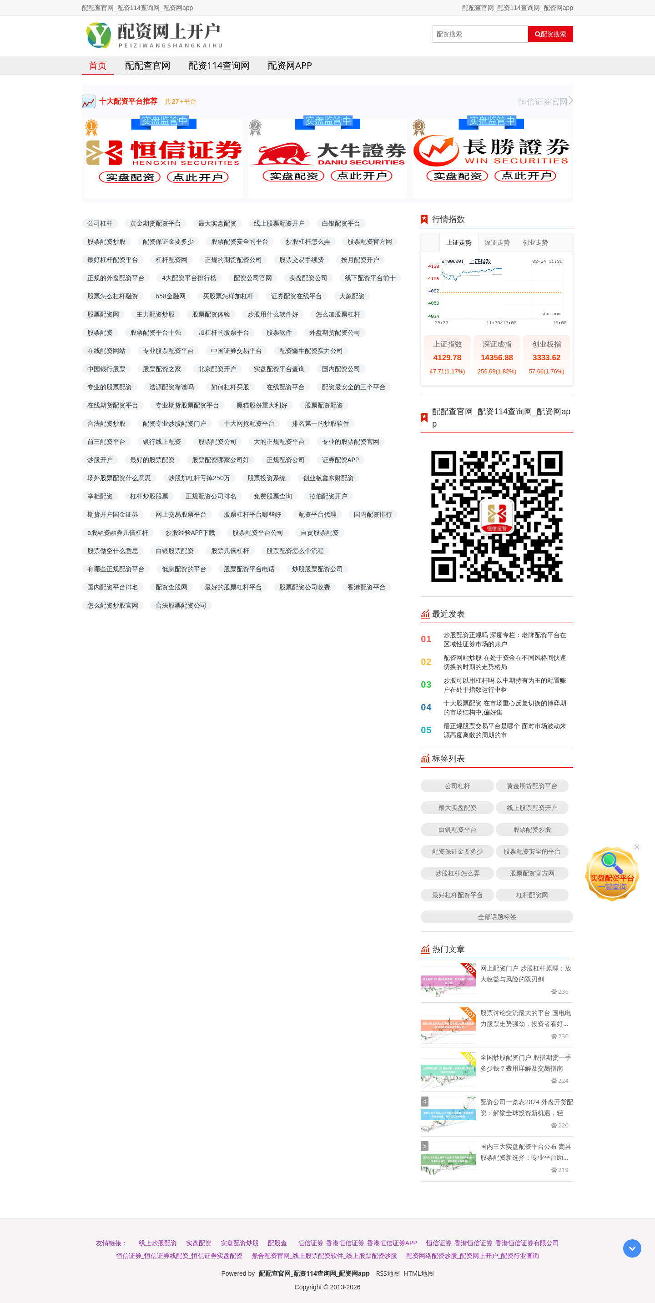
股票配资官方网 (370, 241)
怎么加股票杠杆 (338, 314)
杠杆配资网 (171, 259)
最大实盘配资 (217, 223)
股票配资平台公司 (257, 532)
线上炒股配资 (158, 1242)
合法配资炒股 (106, 423)
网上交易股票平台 (181, 514)
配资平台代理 (317, 514)
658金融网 (171, 296)
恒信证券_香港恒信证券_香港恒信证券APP (357, 1242)
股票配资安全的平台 (239, 241)
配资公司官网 (253, 277)
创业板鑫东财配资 (328, 477)
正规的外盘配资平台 (116, 277)
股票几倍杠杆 (230, 550)
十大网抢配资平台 (249, 423)
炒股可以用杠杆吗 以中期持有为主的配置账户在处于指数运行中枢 (504, 685)
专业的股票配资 (109, 386)
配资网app (290, 65)
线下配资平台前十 (370, 277)
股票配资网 (103, 314)
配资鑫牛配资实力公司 (311, 350)
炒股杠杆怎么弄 (308, 241)
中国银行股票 (106, 368)
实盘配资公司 (308, 277)
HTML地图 (419, 1273)
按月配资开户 (360, 259)
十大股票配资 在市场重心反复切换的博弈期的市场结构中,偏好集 (504, 707)
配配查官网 (148, 65)
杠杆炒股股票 (149, 496)
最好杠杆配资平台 (112, 259)
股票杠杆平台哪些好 (252, 514)
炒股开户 (100, 459)
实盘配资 (199, 1242)
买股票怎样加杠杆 (228, 296)
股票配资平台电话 (249, 568)
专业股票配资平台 (168, 350)
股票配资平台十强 (155, 332)
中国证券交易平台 (236, 350)
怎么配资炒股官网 (112, 605)
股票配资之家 (162, 368)
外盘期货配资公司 (334, 332)
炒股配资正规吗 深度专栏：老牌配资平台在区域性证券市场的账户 (504, 639)
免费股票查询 (273, 496)
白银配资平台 (341, 223)
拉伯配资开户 (328, 496)
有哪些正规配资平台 (116, 568)
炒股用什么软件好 (272, 314)
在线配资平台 (286, 386)
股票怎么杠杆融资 (112, 296)
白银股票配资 (175, 550)
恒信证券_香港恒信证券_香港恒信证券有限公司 (492, 1242)
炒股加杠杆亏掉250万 (199, 477)
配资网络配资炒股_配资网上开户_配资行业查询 (472, 1255)
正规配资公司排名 (211, 496)
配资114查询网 (219, 65)
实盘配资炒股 (240, 1242)
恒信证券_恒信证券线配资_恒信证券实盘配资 (179, 1255)
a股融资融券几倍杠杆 (117, 532)
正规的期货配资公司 (233, 259)
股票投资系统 (266, 477)
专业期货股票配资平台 (187, 405)
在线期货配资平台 (112, 405)
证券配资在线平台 (296, 296)
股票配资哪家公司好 (220, 459)
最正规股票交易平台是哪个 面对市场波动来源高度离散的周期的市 (504, 730)
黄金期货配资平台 (155, 223)
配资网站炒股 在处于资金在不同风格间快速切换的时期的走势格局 (504, 662)
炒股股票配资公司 (317, 568)
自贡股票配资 (320, 532)
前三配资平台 (106, 441)
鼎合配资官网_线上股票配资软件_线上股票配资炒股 (324, 1255)
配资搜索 (550, 34)
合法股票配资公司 (181, 605)
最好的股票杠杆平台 (233, 587)
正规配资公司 (286, 459)
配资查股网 (171, 587)
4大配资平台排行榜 (189, 277)
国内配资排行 (373, 514)
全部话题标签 (497, 916)
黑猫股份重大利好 (262, 405)
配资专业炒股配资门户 (175, 423)
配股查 (277, 1242)
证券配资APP (340, 459)
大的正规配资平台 (279, 441)
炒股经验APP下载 (191, 532)
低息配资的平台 (184, 568)
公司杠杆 (100, 223)
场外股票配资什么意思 (119, 477)
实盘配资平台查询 (279, 368)
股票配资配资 (324, 405)
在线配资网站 (106, 350)
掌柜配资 (100, 496)
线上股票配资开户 (279, 223)
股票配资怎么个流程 (295, 550)
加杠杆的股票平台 (223, 332)
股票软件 (279, 332)
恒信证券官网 (546, 101)
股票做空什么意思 (112, 550)
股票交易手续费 (301, 259)
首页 (98, 65)
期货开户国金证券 (112, 514)
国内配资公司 (341, 368)
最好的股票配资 (152, 459)
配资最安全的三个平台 (354, 386)
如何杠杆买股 (230, 386)
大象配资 (352, 296)
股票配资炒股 (106, 241)
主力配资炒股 (155, 314)
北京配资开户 (217, 368)
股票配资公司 (217, 441)
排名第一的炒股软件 (320, 423)
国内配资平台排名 (112, 587)
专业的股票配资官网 (350, 441)
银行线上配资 (162, 441)
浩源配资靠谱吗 (171, 386)
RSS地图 (388, 1273)
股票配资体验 (211, 314)
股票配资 (100, 332)
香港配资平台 (367, 587)
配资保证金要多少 (168, 241)
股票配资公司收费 (304, 587)
